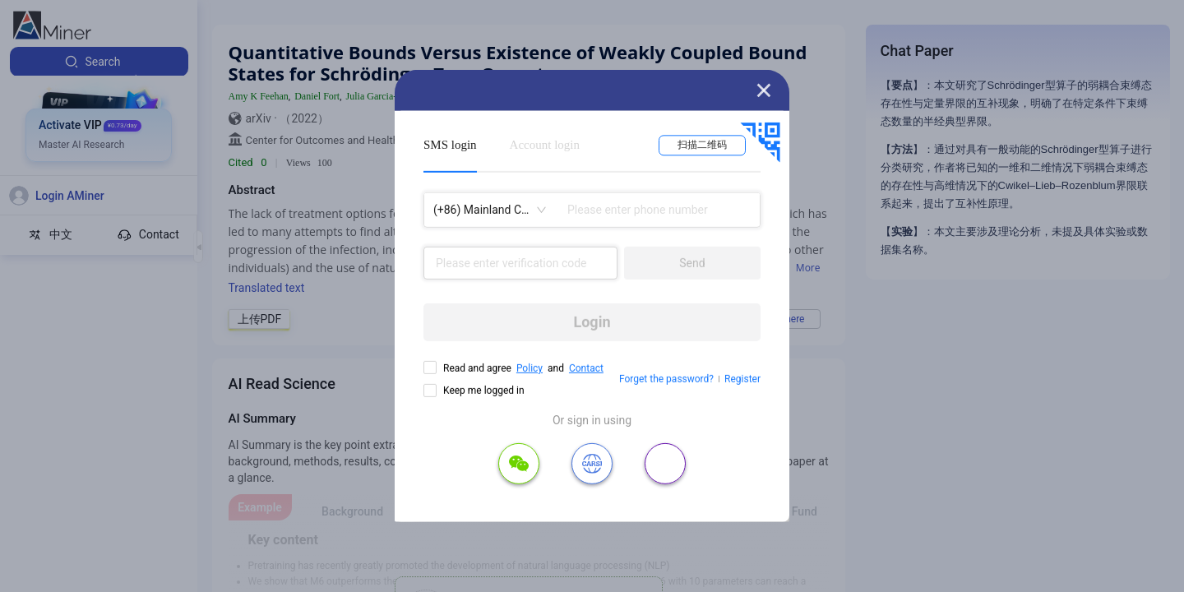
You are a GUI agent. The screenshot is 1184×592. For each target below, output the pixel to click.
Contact (586, 368)
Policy (529, 368)
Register (742, 379)
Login (591, 322)
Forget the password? (666, 379)
